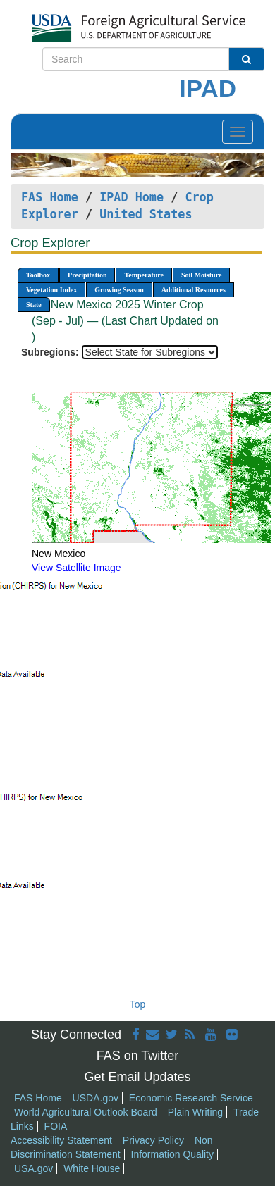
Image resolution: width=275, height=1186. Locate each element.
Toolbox (38, 275)
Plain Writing (195, 1112)
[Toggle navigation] (237, 132)
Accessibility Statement (61, 1140)
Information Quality (172, 1154)
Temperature (144, 275)
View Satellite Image (76, 567)
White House (91, 1168)
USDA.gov (95, 1098)
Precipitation (87, 275)
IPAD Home (131, 197)
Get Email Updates (137, 1077)
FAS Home (49, 197)
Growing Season (119, 290)
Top (138, 1004)
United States (145, 214)
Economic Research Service (191, 1098)
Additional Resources (193, 290)
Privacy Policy (153, 1140)
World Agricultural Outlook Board (85, 1112)
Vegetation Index (51, 290)
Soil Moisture (201, 275)
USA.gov (33, 1168)
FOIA (56, 1126)
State (34, 304)
